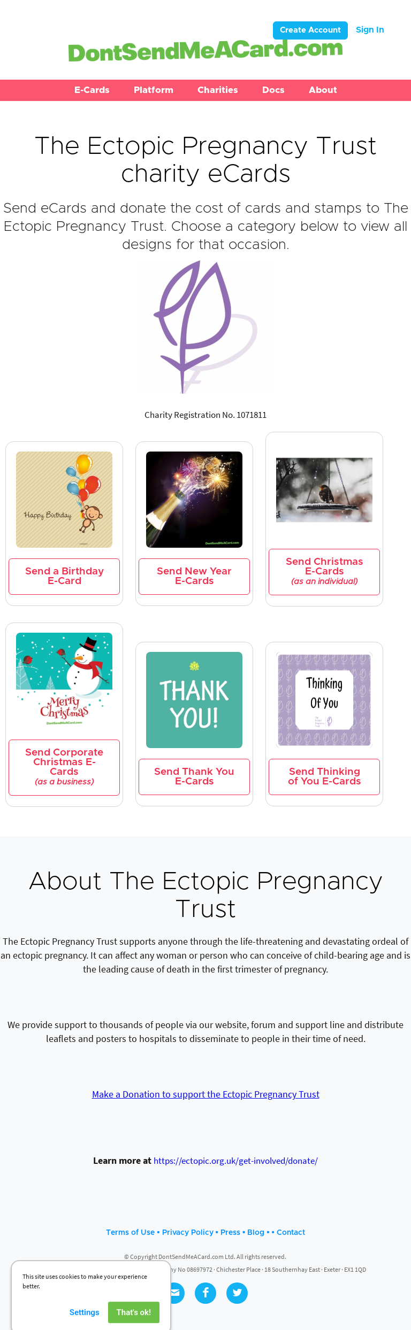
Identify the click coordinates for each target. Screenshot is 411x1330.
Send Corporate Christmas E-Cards (64, 767)
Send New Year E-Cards (194, 576)
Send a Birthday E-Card (64, 576)
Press (230, 1232)
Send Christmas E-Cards (324, 571)
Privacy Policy (188, 1232)
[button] (92, 90)
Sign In (370, 30)
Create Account (310, 30)
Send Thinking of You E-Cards (324, 777)
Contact (291, 1232)
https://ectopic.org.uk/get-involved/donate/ (236, 1160)
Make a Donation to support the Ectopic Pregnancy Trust (205, 1094)
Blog (255, 1232)
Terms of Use (130, 1232)
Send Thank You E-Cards (194, 777)
